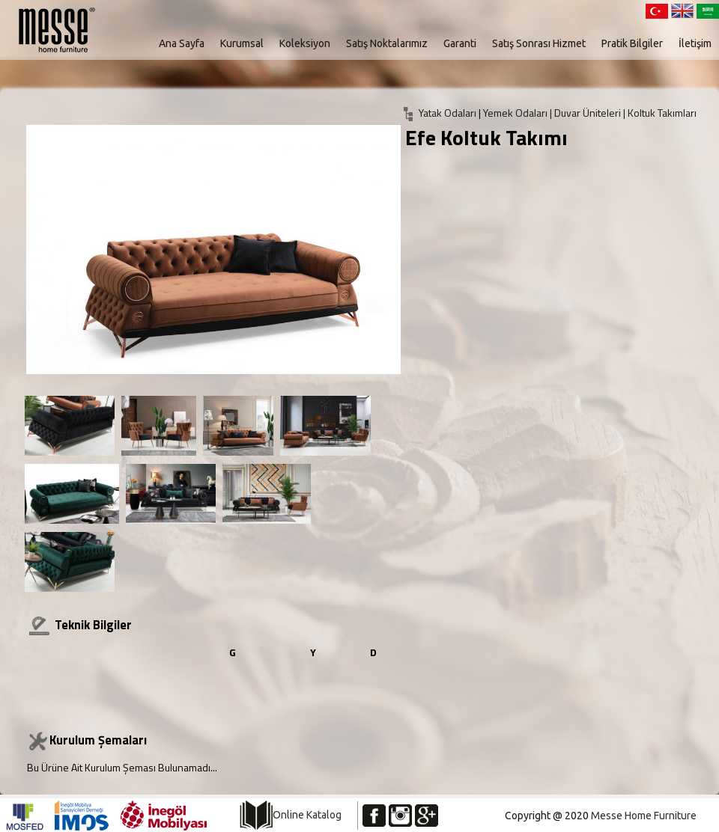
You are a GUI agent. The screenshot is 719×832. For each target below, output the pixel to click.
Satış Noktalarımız (387, 43)
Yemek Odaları (516, 112)
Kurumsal (242, 43)
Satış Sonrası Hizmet (539, 43)
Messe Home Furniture (644, 816)
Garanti (459, 43)
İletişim (695, 43)
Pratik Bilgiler (632, 43)
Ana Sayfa (181, 43)
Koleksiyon (304, 43)
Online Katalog (307, 815)
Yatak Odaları (447, 112)
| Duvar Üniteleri (586, 112)
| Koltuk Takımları (660, 112)
